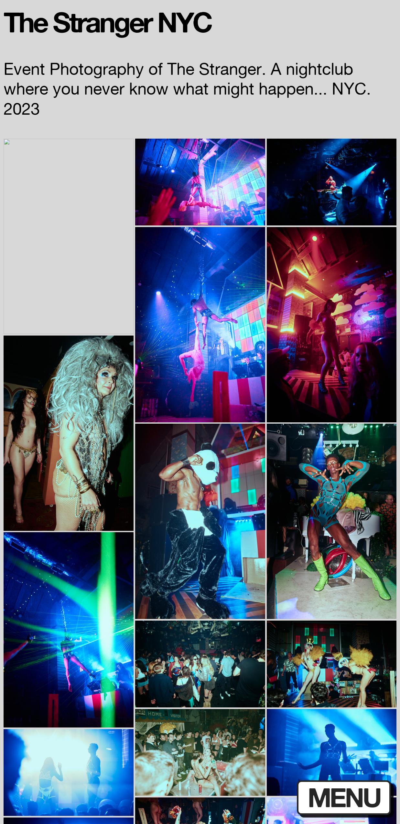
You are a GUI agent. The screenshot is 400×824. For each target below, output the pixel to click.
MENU (344, 798)
